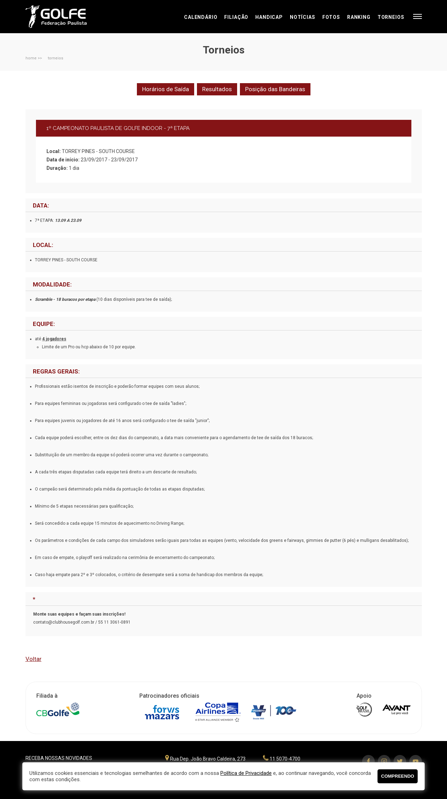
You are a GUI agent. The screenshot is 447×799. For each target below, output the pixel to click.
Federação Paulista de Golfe (63, 16)
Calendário (200, 17)
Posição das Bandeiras (275, 89)
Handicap (269, 17)
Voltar (33, 658)
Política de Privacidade (246, 773)
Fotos (331, 17)
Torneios (391, 17)
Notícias (302, 17)
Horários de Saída (165, 89)
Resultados (217, 89)
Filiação (236, 17)
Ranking (359, 17)
